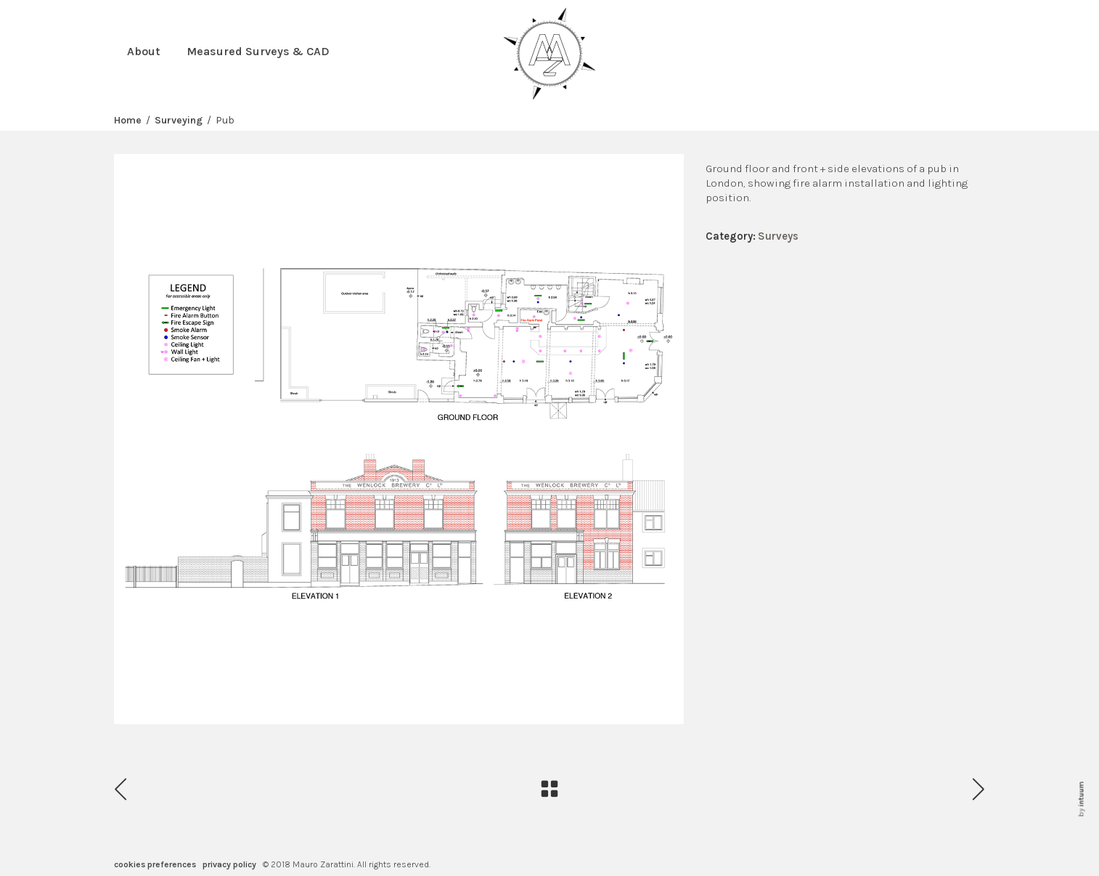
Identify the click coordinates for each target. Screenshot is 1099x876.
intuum (1081, 794)
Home (128, 120)
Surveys (778, 236)
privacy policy (229, 864)
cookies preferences (155, 864)
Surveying (179, 120)
